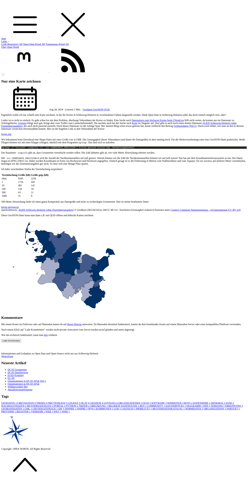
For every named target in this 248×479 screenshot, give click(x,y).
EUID (230, 403)
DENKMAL (218, 403)
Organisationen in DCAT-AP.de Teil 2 (27, 381)
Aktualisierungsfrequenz (20, 390)
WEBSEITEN (175, 403)
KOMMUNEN (105, 409)
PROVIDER (8, 412)
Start (3, 38)
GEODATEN (10, 403)
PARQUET (233, 409)
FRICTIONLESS (58, 403)
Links (5, 41)
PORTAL (60, 406)
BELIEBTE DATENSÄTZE (124, 406)
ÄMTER (84, 406)
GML (29, 409)
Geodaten (88, 109)
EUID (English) (16, 375)
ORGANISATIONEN (130, 403)
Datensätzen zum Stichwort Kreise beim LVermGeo (158, 120)
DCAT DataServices (18, 373)
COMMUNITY (156, 406)
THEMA (42, 403)
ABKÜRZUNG (99, 406)
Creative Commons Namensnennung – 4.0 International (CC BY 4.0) (205, 210)
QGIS (107, 109)
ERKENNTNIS (234, 406)
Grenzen (22, 123)
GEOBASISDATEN (13, 409)
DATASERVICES (176, 406)
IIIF (61, 409)
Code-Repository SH (11, 44)
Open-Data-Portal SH (34, 44)
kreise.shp (6, 134)
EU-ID (11, 378)
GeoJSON (98, 109)
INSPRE (82, 409)
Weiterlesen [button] (7, 356)
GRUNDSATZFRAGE (46, 409)
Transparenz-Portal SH (57, 44)
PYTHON (72, 406)
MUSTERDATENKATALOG (168, 409)
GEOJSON (97, 403)
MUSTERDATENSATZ (40, 406)
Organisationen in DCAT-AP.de (23, 384)
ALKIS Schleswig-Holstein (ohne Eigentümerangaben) (46, 210)
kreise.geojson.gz (10, 207)
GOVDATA (111, 403)
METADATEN (27, 403)
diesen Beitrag (74, 324)
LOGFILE (74, 403)
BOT (143, 406)
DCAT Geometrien (17, 370)
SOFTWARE (159, 403)
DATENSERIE (202, 403)
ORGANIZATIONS (215, 409)
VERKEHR (38, 412)
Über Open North (10, 47)
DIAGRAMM (194, 406)
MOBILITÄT (144, 409)
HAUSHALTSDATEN (14, 406)
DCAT (85, 403)
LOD (117, 409)
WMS (66, 412)
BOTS (188, 403)
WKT (58, 412)
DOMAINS (218, 406)
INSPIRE (71, 409)
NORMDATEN (194, 409)
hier (46, 335)
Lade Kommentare (11, 341)
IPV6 (92, 409)
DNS (207, 406)
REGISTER (23, 412)
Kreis (134, 123)
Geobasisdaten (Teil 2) (185, 126)
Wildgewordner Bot (18, 387)
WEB (49, 412)
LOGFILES (128, 409)
